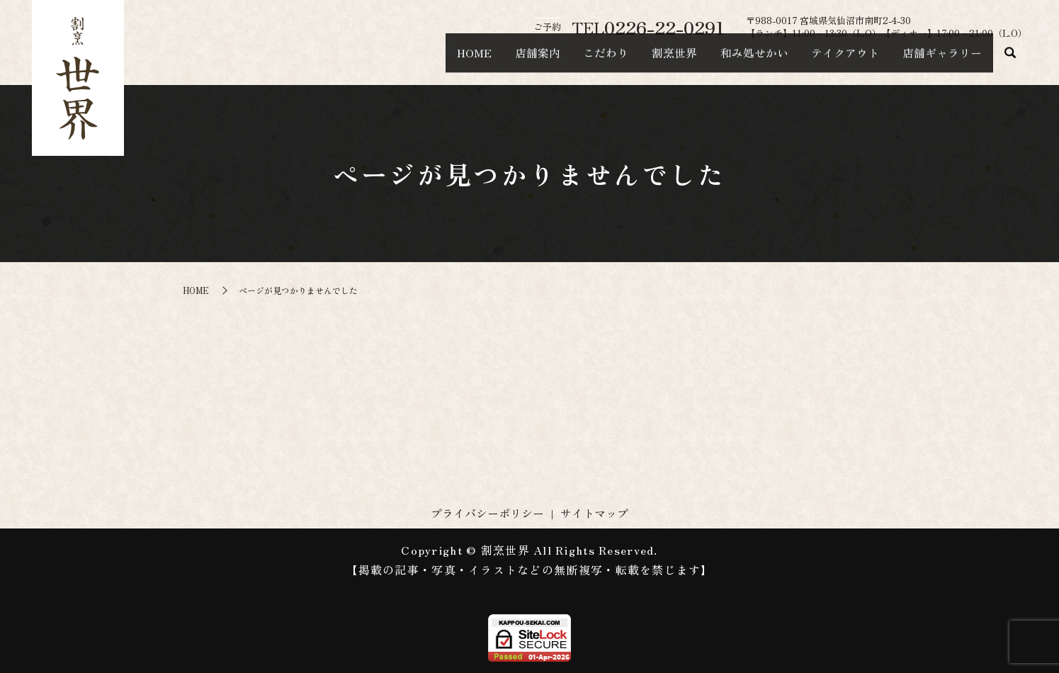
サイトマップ (594, 512)
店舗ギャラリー (936, 60)
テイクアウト (829, 60)
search (1010, 61)
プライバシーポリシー (487, 512)
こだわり (556, 60)
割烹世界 (636, 60)
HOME (403, 60)
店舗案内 (477, 60)
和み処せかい (727, 60)
